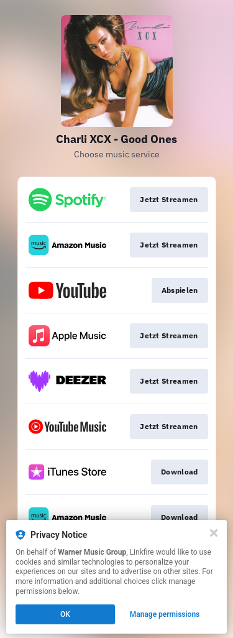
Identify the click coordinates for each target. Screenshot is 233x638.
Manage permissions (165, 614)
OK (65, 614)
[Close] (214, 533)
